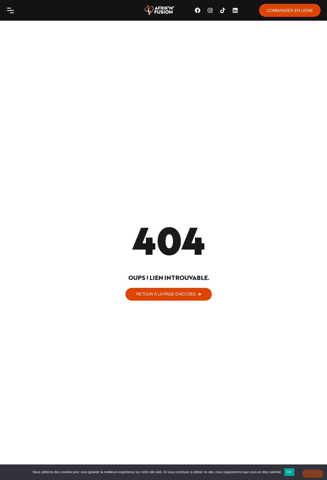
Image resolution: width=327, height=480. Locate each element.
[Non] (312, 474)
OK (289, 472)
